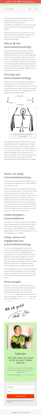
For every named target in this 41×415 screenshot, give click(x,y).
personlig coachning (10, 294)
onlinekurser (26, 296)
